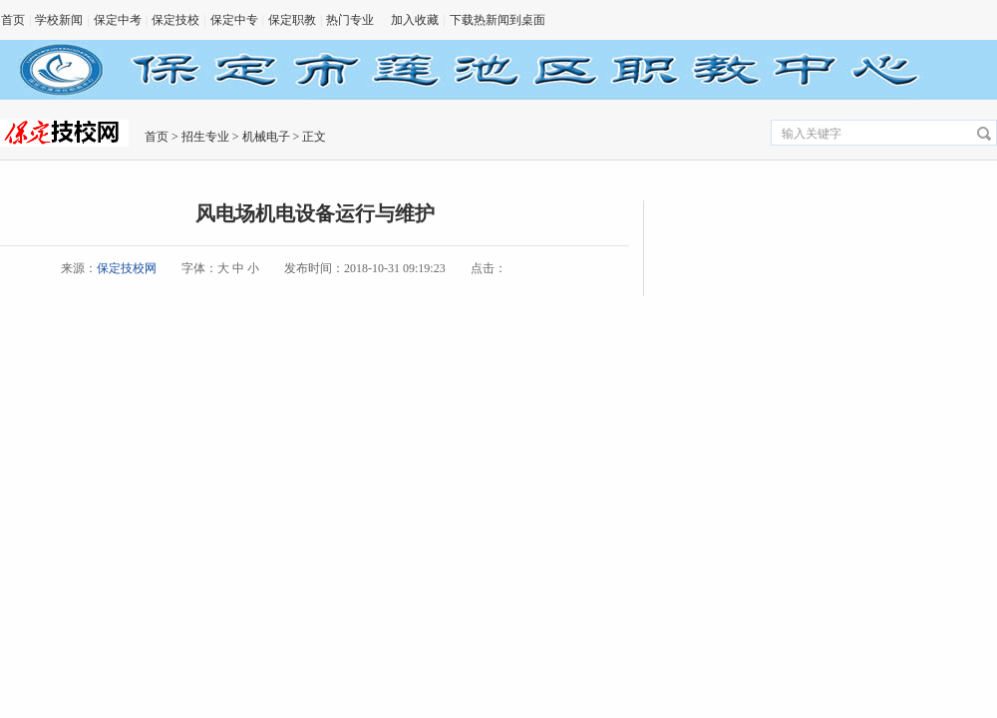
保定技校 (175, 20)
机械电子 (266, 137)
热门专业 (350, 20)
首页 (13, 20)
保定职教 (292, 20)
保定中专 (234, 20)
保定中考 (118, 20)
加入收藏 (415, 20)
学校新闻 (59, 20)
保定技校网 (127, 268)
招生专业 (205, 137)
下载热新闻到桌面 (497, 20)
